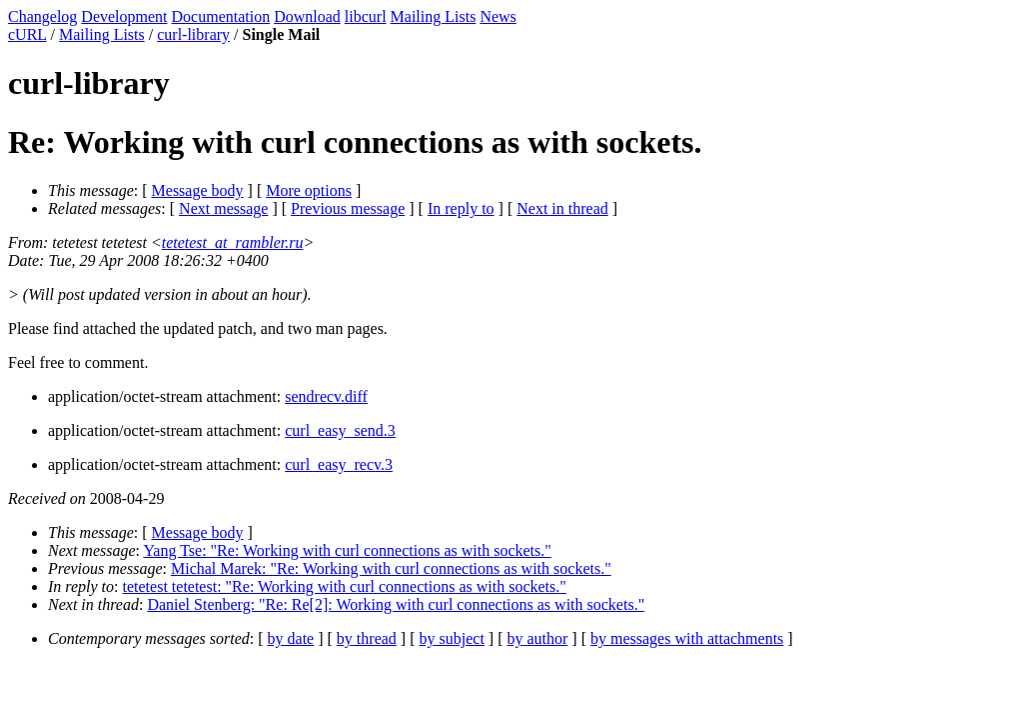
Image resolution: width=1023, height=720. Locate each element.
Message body (198, 190)
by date (291, 638)
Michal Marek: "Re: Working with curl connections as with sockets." (391, 568)
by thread (367, 638)
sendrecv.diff (326, 396)
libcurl (366, 16)
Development (124, 16)
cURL (27, 34)
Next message (223, 208)
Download (307, 16)
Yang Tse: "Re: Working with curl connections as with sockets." (346, 550)
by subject (452, 638)
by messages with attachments (686, 638)
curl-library (193, 34)
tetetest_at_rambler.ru (233, 242)
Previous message (348, 208)
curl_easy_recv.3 (339, 464)
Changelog (42, 16)
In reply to (461, 208)
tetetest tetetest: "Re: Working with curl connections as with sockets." (344, 586)
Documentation (221, 16)
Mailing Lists (434, 16)
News (497, 16)
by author (537, 638)
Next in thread (562, 208)
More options (309, 190)
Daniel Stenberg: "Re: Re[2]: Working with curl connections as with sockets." (395, 604)
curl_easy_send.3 (340, 430)
